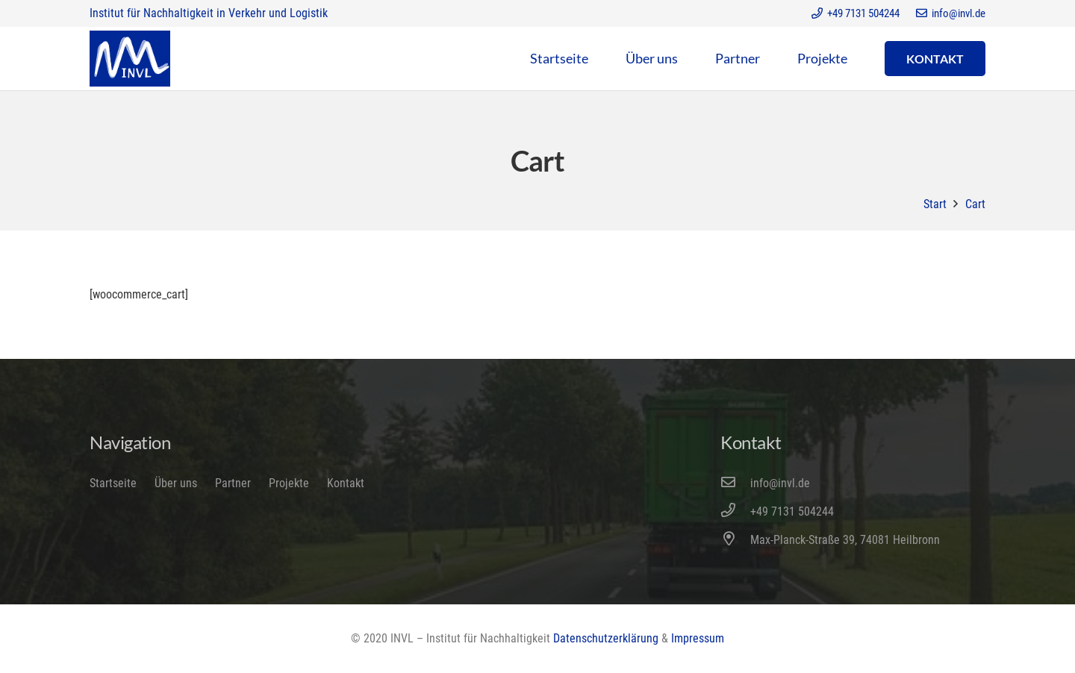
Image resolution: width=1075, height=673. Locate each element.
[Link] (130, 59)
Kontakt (345, 483)
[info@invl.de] (735, 483)
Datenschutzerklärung (605, 638)
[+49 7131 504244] (735, 511)
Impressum (697, 638)
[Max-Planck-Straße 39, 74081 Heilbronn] (735, 540)
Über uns (176, 483)
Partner (233, 483)
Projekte (289, 483)
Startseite (113, 483)
